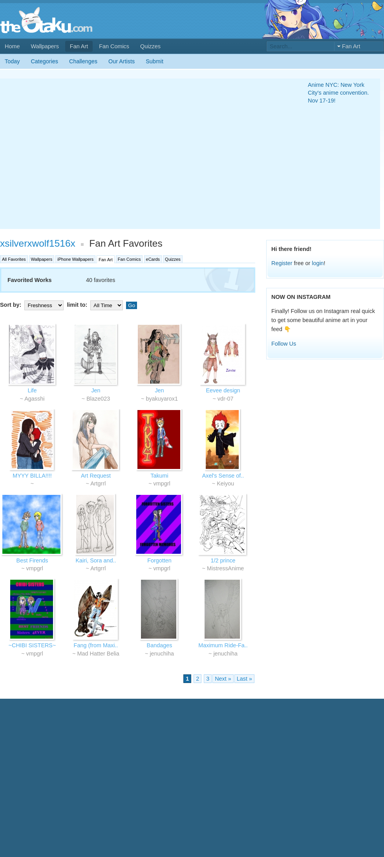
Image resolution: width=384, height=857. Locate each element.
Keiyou (225, 483)
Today (12, 61)
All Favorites (14, 259)
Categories (44, 61)
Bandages (159, 645)
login (318, 263)
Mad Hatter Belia (98, 653)
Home (12, 46)
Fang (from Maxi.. (96, 645)
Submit (154, 61)
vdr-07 (226, 399)
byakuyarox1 (162, 399)
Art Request (96, 475)
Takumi (159, 475)
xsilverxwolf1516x (37, 243)
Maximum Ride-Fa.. (223, 645)
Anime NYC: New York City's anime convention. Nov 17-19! (338, 93)
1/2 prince (222, 560)
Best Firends (32, 560)
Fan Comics (114, 46)
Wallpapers (45, 46)
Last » (244, 679)
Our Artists (121, 61)
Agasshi (34, 399)
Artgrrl (98, 483)
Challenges (83, 61)
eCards (153, 259)
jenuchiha (162, 653)
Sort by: (32, 305)
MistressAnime (225, 568)
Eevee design (223, 390)
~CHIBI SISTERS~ (32, 645)
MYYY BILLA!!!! (32, 475)
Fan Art (79, 46)
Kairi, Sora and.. (95, 560)
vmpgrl (162, 483)
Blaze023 (98, 399)
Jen (95, 390)
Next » (223, 679)
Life (32, 390)
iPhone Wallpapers (75, 259)
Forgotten (159, 560)
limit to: (95, 305)
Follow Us (283, 344)
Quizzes (150, 46)
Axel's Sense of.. (223, 475)
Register (282, 263)
